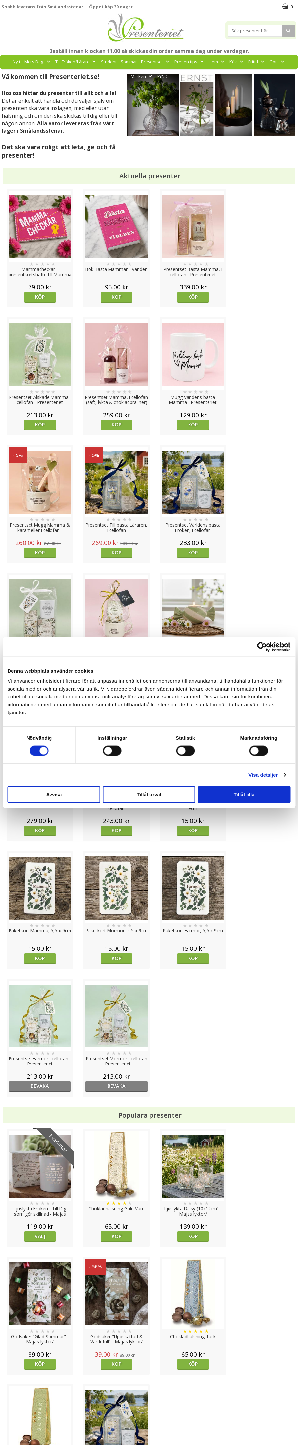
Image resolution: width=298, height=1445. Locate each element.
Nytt (16, 62)
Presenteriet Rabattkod (27, 1414)
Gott (277, 61)
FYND (162, 76)
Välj (38, 980)
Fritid (257, 61)
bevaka (186, 830)
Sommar (129, 62)
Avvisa (54, 794)
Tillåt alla (244, 794)
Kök (237, 61)
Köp (38, 297)
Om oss (10, 1404)
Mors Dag (37, 61)
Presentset (155, 61)
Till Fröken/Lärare (76, 61)
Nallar (8, 1423)
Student (109, 62)
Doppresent (15, 1433)
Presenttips (189, 61)
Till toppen (149, 1351)
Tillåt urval (149, 794)
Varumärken (15, 1384)
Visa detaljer (263, 774)
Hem (217, 61)
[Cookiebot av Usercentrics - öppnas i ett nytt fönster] (261, 647)
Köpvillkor (12, 1394)
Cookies (10, 1374)
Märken (142, 76)
